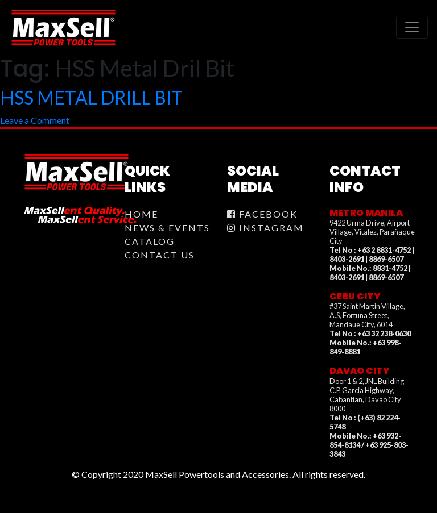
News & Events (167, 227)
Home (141, 213)
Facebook (262, 213)
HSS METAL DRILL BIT (91, 97)
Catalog (150, 241)
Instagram (265, 227)
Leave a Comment (34, 120)
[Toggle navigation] (412, 27)
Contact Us (160, 254)
